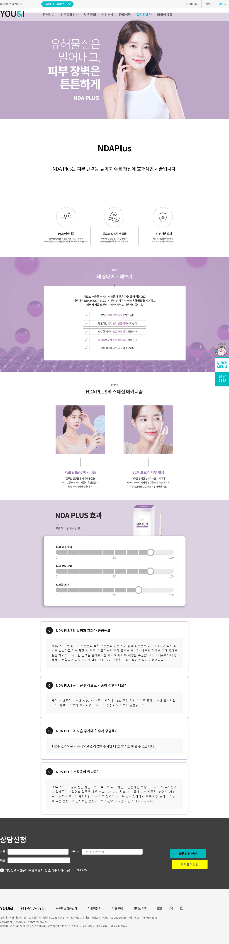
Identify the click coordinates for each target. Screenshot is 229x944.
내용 (2, 860)
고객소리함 (140, 908)
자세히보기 (82, 870)
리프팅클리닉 (69, 14)
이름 (2, 851)
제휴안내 (117, 908)
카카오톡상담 (190, 864)
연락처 (75, 851)
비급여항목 (164, 14)
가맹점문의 (94, 908)
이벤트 (222, 4)
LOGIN (208, 4)
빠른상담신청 (188, 853)
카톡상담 (125, 14)
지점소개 (107, 14)
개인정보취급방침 (66, 908)
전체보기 (49, 14)
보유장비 (90, 14)
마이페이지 (192, 4)
